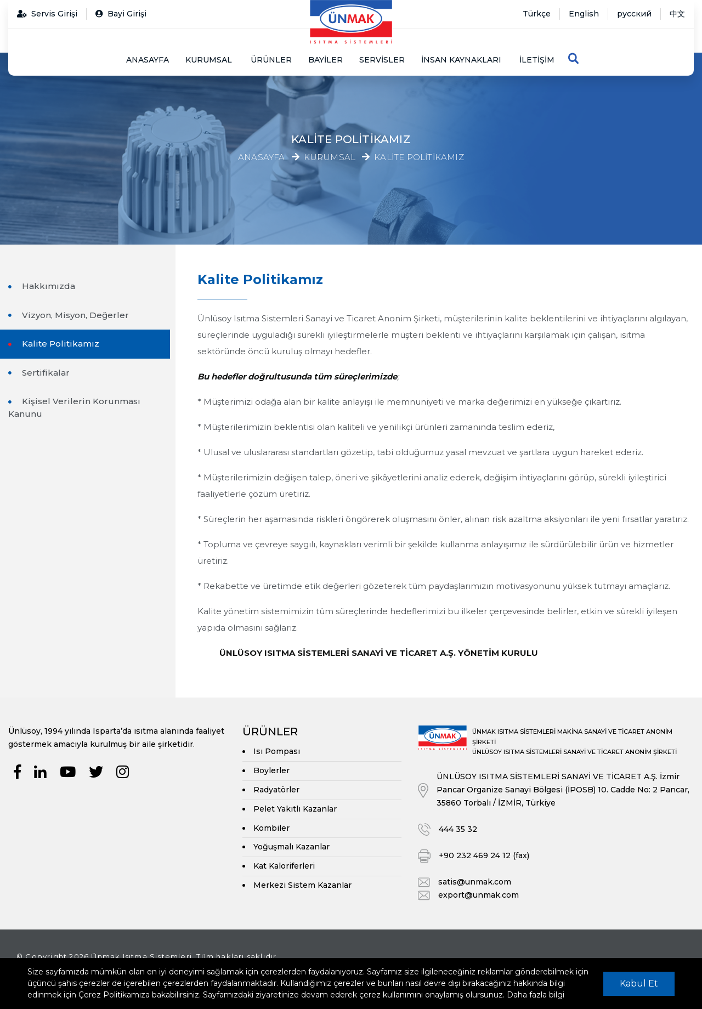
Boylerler (271, 770)
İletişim (536, 60)
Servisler (382, 60)
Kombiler (271, 828)
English (584, 14)
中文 (677, 14)
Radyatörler (276, 790)
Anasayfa (147, 60)
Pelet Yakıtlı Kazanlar (295, 809)
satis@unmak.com (474, 882)
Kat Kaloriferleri (284, 866)
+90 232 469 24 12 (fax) (484, 855)
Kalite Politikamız (419, 157)
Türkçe (537, 14)
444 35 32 (458, 829)
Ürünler (271, 60)
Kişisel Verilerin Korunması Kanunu (74, 407)
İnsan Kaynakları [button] (461, 60)
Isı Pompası (276, 751)
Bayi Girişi (120, 14)
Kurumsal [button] (208, 60)
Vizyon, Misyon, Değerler (74, 315)
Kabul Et (639, 983)
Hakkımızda (47, 286)
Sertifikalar (45, 372)
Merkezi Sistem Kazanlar (302, 885)
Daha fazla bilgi (535, 995)
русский (634, 14)
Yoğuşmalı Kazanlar (291, 847)
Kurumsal (330, 157)
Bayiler (325, 60)
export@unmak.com (478, 895)
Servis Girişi (47, 14)
